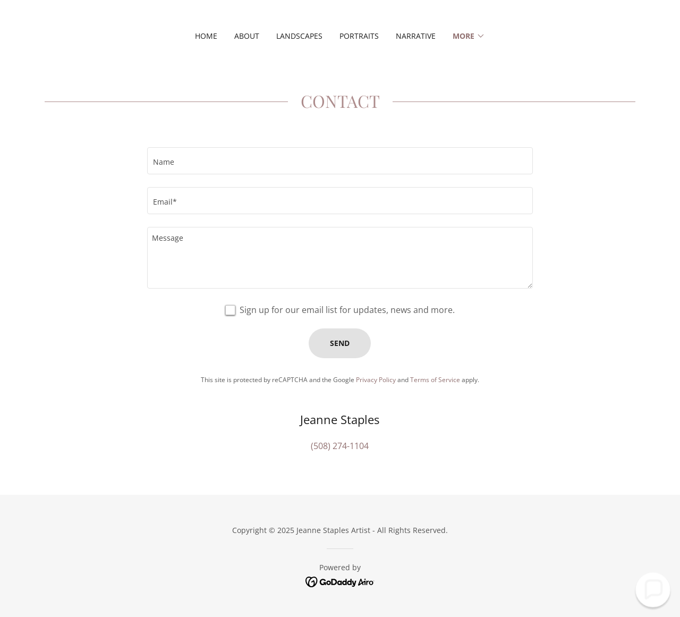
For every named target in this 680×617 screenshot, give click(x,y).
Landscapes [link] (299, 36)
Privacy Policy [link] (376, 379)
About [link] (246, 36)
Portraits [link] (359, 36)
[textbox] (339, 160)
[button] (469, 36)
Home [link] (206, 36)
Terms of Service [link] (435, 379)
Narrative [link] (416, 36)
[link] (340, 581)
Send (340, 343)
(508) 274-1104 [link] (340, 446)
